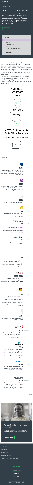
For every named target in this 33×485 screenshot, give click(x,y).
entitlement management (10, 301)
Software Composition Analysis (10, 458)
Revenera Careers (9, 437)
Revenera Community (16, 470)
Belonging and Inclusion (11, 52)
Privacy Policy (10, 482)
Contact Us (6, 29)
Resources (5, 452)
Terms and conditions (17, 482)
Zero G (14, 260)
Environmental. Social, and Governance (14, 48)
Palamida (5, 352)
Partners (7, 46)
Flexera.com (16, 473)
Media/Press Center (10, 44)
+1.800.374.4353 (16, 466)
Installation (5, 461)
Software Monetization (8, 455)
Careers (7, 50)
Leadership (8, 42)
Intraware (19, 296)
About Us (7, 40)
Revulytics (20, 369)
